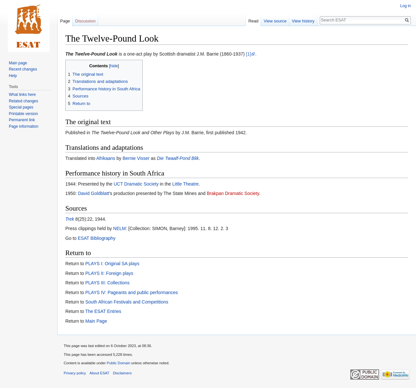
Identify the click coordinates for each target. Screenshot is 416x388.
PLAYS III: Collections (107, 282)
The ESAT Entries (103, 311)
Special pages (21, 107)
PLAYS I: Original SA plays (112, 263)
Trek (69, 219)
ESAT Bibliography (96, 238)
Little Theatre (185, 184)
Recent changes (23, 69)
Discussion (85, 21)
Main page (18, 63)
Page (65, 21)
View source (275, 21)
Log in (405, 6)
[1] (248, 54)
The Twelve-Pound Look (91, 54)
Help (13, 75)
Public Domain (118, 363)
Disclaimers (122, 373)
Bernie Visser (136, 158)
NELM (119, 228)
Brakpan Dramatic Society (233, 193)
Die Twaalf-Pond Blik (178, 158)
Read (253, 21)
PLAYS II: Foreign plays (109, 273)
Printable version (23, 113)
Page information (23, 126)
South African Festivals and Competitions (126, 301)
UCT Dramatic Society (136, 184)
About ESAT (100, 373)
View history (303, 21)
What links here (22, 94)
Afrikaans (105, 158)
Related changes (23, 101)
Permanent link (22, 120)
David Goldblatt (93, 193)
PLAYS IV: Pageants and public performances (131, 292)
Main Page (96, 321)
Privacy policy (75, 373)
